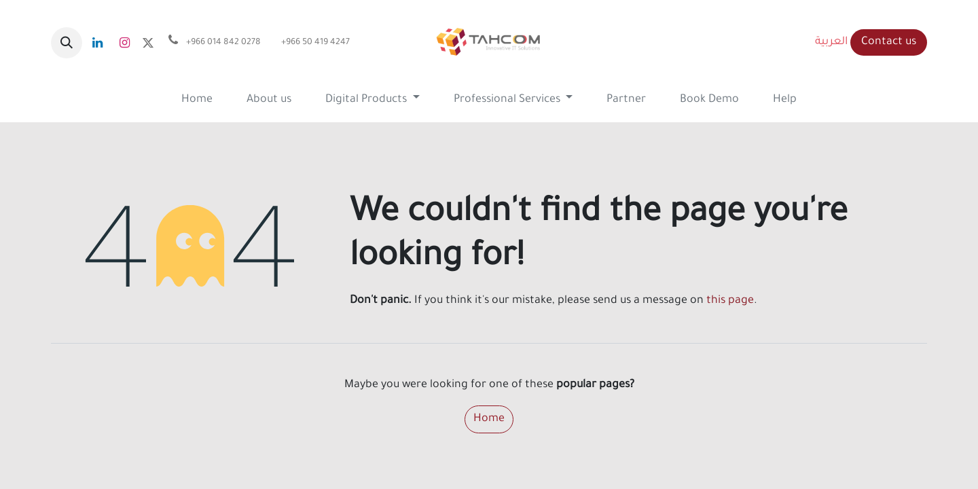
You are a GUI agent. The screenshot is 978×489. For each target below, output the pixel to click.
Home (489, 419)
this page (730, 301)
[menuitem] (197, 100)
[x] (148, 43)
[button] (66, 42)
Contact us (888, 42)
